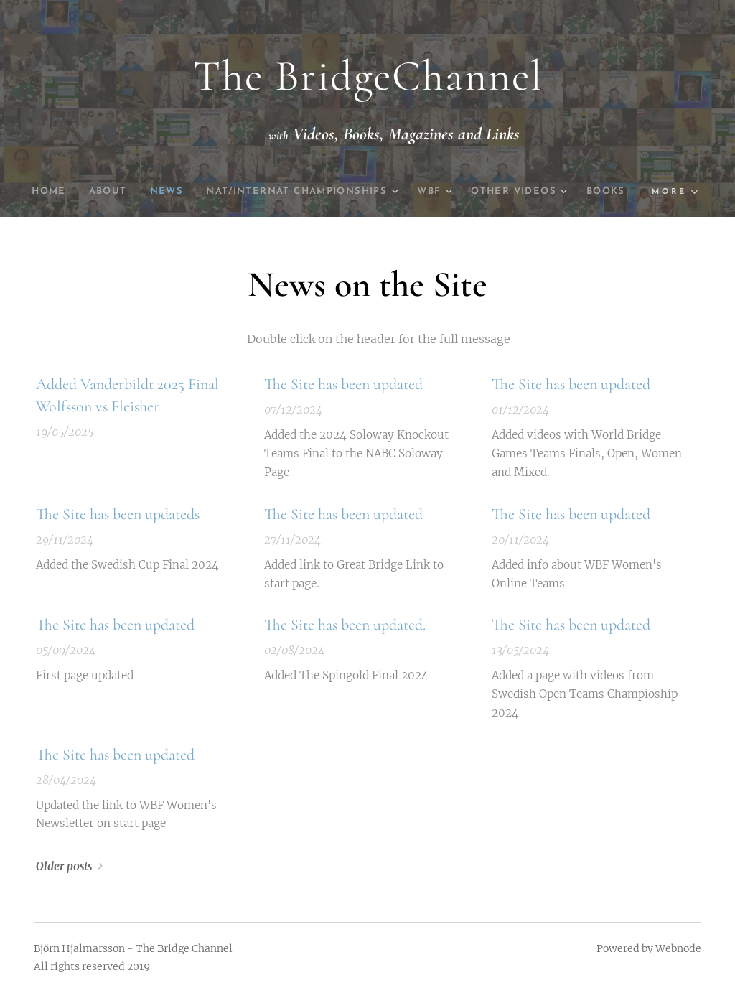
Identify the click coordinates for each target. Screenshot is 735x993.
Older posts (64, 867)
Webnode (678, 948)
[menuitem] (64, 192)
